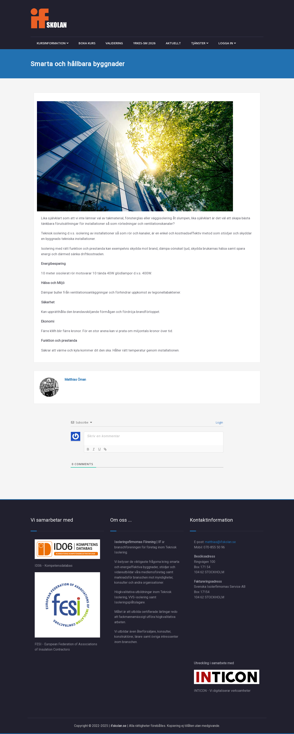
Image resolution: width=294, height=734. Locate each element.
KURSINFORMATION (52, 43)
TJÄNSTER (199, 43)
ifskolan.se (118, 726)
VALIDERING (114, 43)
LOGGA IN (227, 43)
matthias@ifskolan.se (220, 542)
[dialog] (286, 726)
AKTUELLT (173, 43)
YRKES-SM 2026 (144, 43)
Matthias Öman (75, 379)
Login (219, 422)
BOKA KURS (87, 43)
